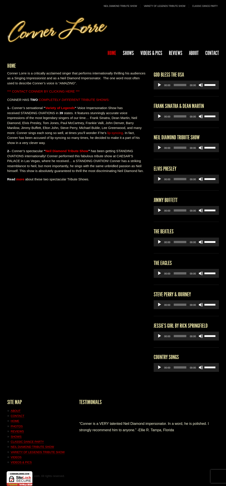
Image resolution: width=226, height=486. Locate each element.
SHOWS (128, 53)
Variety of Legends (60, 108)
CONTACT (212, 53)
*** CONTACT (17, 91)
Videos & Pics (151, 53)
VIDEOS (16, 457)
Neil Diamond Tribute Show (66, 151)
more (20, 179)
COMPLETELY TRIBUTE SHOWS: (70, 100)
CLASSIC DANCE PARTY (205, 6)
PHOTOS (17, 426)
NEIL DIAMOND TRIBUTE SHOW (120, 6)
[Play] (159, 85)
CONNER (35, 91)
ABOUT (194, 53)
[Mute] (201, 85)
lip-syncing (115, 133)
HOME (112, 53)
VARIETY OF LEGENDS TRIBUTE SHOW (164, 6)
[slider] (180, 85)
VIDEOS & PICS (21, 462)
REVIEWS (175, 53)
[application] (186, 85)
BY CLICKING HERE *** (62, 91)
